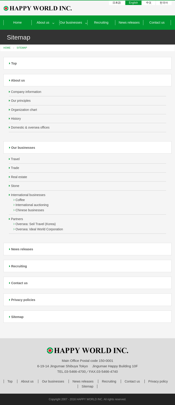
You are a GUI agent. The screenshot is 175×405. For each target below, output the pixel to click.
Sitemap (16, 317)
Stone (14, 186)
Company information (25, 92)
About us (17, 80)
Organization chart (23, 110)
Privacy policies (22, 300)
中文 (149, 2)
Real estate (18, 177)
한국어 (164, 2)
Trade (14, 168)
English (133, 2)
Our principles (20, 100)
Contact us (157, 22)
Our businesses (71, 22)
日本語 (117, 2)
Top (13, 63)
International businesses (27, 195)
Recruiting (101, 22)
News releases (129, 22)
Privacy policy (158, 381)
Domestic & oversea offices (29, 127)
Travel (14, 159)
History (15, 118)
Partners (16, 219)
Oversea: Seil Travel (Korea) (34, 224)
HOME (6, 48)
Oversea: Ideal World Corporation (38, 229)
